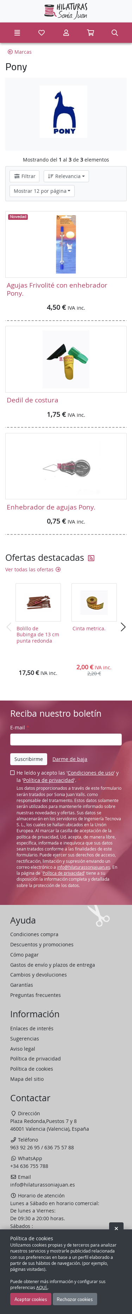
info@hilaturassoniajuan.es (83, 867)
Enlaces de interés (32, 1028)
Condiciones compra (34, 934)
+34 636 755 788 (29, 1166)
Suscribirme (28, 759)
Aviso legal (22, 1048)
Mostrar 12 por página (40, 191)
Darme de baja (69, 759)
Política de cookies (31, 1068)
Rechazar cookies (75, 1298)
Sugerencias (24, 1038)
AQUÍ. (42, 1287)
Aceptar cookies (30, 1298)
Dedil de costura (32, 399)
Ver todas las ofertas (33, 569)
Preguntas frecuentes (35, 995)
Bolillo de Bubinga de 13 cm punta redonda (38, 634)
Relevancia (64, 176)
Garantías (21, 984)
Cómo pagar (24, 954)
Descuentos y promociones (42, 944)
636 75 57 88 (59, 1147)
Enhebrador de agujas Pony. (51, 506)
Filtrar (25, 176)
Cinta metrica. (89, 628)
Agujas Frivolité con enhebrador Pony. (57, 289)
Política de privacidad (48, 780)
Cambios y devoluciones (38, 974)
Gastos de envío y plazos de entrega (52, 964)
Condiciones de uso (91, 772)
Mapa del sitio (27, 1079)
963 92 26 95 (25, 1147)
